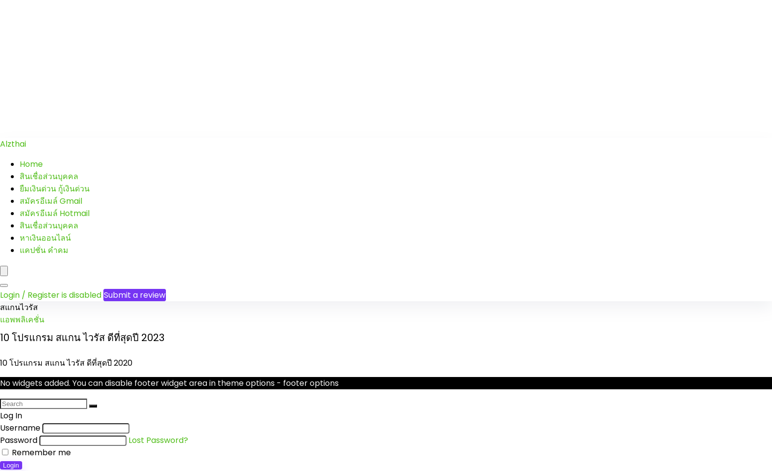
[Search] (4, 285)
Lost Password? (158, 440)
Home (31, 164)
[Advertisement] (295, 69)
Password (18, 440)
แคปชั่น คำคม (44, 250)
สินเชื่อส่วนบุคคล (49, 176)
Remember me (36, 452)
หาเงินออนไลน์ (45, 238)
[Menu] (4, 271)
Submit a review (134, 295)
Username (20, 428)
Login (11, 465)
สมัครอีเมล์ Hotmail (55, 213)
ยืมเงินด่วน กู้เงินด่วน (55, 188)
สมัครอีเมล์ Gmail (51, 201)
